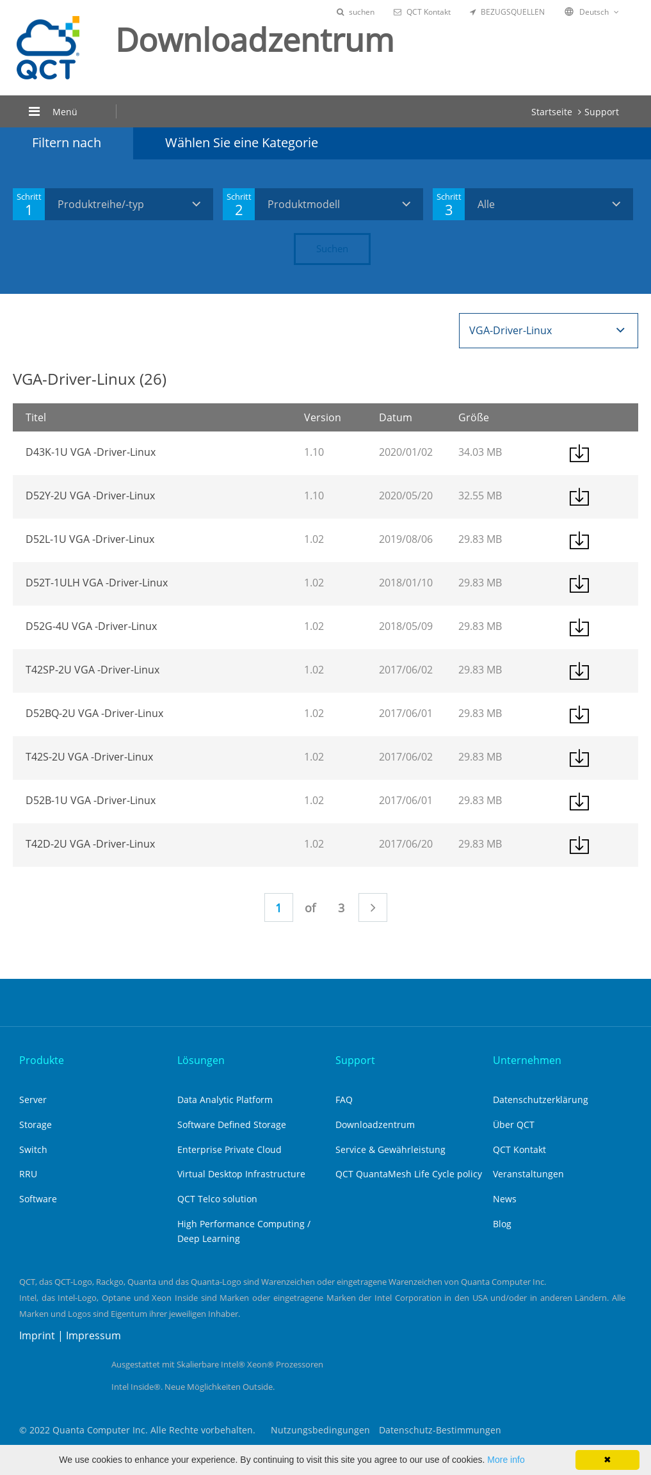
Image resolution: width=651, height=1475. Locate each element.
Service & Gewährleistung (390, 1149)
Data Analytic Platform (225, 1099)
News (505, 1199)
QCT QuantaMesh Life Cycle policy (408, 1174)
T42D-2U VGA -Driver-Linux (90, 844)
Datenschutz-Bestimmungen (440, 1430)
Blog (502, 1224)
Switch (33, 1149)
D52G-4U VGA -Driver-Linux (91, 626)
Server (33, 1099)
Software (38, 1199)
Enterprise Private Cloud (229, 1149)
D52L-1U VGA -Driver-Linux (90, 539)
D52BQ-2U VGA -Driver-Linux (94, 713)
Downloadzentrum (375, 1124)
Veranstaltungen (528, 1174)
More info (505, 1460)
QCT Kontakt (422, 11)
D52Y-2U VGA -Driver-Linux (90, 495)
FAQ (344, 1099)
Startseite (551, 112)
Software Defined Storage (231, 1124)
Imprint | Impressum (70, 1335)
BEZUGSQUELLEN (507, 11)
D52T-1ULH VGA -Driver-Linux (97, 583)
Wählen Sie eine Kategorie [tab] (241, 142)
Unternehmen (527, 1060)
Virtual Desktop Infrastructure (241, 1174)
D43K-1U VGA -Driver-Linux (91, 452)
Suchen (332, 248)
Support (601, 112)
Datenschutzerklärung (540, 1099)
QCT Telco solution (217, 1199)
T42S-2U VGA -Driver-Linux (89, 757)
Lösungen (201, 1060)
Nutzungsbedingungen (320, 1430)
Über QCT (513, 1124)
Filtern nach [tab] (66, 142)
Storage (35, 1124)
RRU (28, 1174)
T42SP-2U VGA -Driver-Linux (92, 670)
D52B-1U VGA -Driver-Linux (91, 800)
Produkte (41, 1060)
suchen (355, 11)
